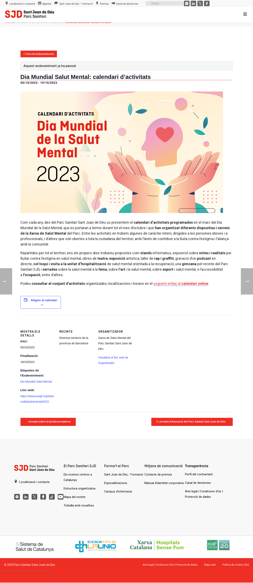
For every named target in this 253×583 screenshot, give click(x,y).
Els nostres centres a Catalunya (78, 477)
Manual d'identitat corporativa (164, 483)
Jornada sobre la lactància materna (48, 421)
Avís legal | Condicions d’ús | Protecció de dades (170, 564)
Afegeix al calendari (44, 300)
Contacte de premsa (158, 474)
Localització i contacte (32, 482)
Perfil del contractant (199, 474)
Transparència (196, 466)
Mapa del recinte (74, 497)
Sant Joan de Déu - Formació (123, 474)
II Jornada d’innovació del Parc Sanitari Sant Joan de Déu (191, 421)
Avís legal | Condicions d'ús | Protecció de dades (204, 494)
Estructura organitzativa (79, 488)
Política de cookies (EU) (235, 564)
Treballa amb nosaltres (79, 505)
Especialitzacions (115, 483)
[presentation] (26, 577)
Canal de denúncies (198, 483)
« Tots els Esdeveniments (38, 53)
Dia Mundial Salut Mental (36, 381)
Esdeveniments (56, 22)
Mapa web (210, 564)
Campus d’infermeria (118, 491)
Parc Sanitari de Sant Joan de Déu (31, 22)
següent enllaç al (180, 283)
